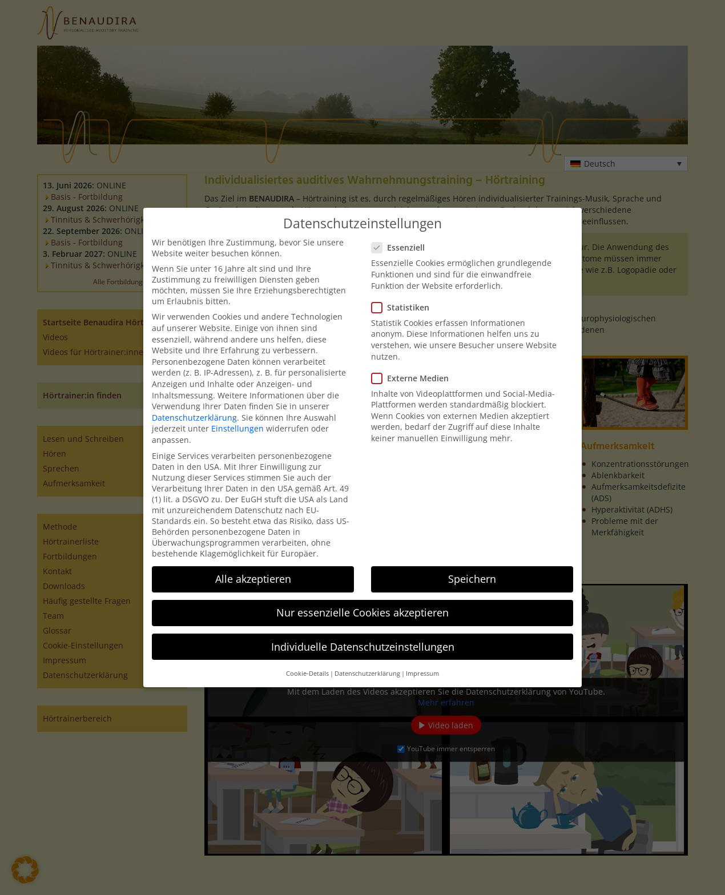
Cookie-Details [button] (307, 674)
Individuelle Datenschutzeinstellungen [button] (362, 647)
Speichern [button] (472, 579)
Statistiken (404, 307)
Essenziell (401, 247)
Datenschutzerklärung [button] (367, 674)
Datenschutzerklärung (194, 417)
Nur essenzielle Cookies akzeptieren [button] (362, 612)
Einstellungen (237, 428)
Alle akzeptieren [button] (253, 579)
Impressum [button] (422, 674)
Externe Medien (413, 378)
